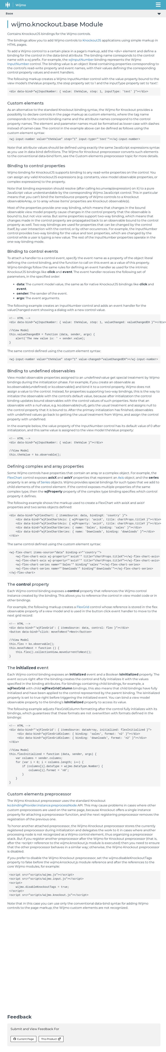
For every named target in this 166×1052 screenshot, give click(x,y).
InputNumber (18, 64)
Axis (121, 477)
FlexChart (14, 477)
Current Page (23, 1038)
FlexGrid (83, 607)
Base (9, 13)
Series (45, 482)
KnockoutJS (92, 40)
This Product (51, 1038)
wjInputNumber (81, 59)
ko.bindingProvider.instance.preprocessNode (42, 805)
